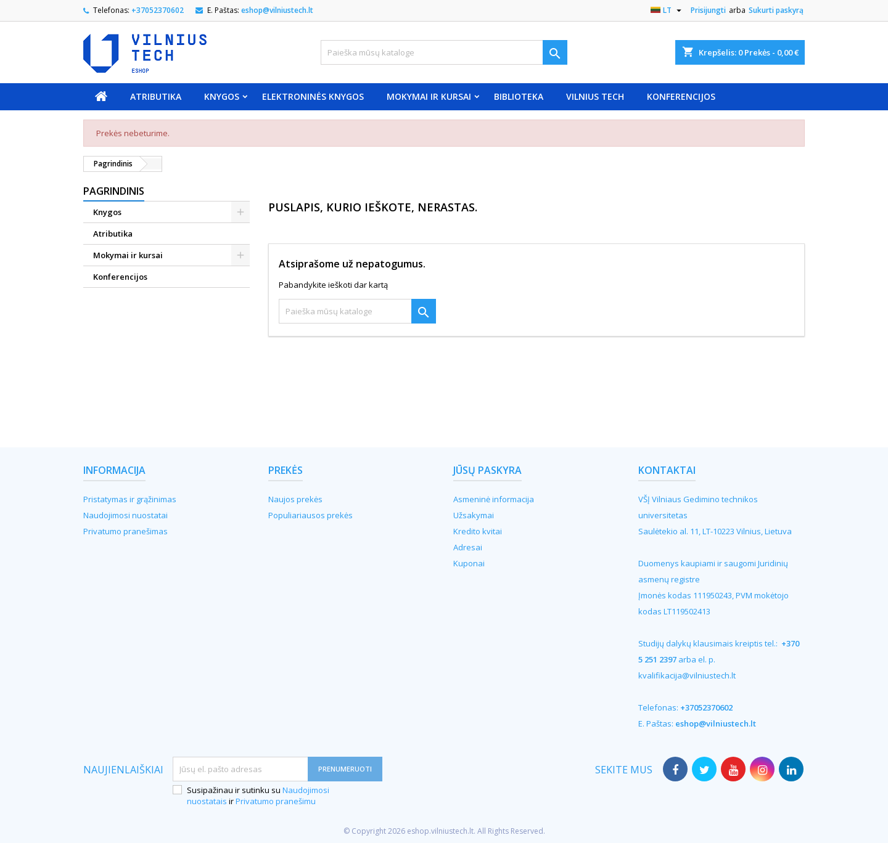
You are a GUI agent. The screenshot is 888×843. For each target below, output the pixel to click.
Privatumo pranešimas (125, 531)
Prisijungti (708, 10)
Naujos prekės (295, 499)
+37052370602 (157, 10)
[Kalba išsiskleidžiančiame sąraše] (667, 10)
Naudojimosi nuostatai (125, 515)
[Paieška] (444, 52)
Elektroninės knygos (313, 96)
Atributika (155, 96)
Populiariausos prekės (310, 515)
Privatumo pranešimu (276, 801)
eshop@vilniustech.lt (277, 10)
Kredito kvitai (477, 531)
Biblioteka (518, 96)
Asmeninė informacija (493, 499)
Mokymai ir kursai (429, 96)
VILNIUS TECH (595, 96)
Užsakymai (473, 515)
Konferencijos (681, 96)
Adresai (467, 547)
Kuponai (469, 563)
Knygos (221, 96)
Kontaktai (667, 470)
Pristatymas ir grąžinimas (129, 499)
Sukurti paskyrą (776, 10)
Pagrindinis (113, 191)
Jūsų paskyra (487, 470)
